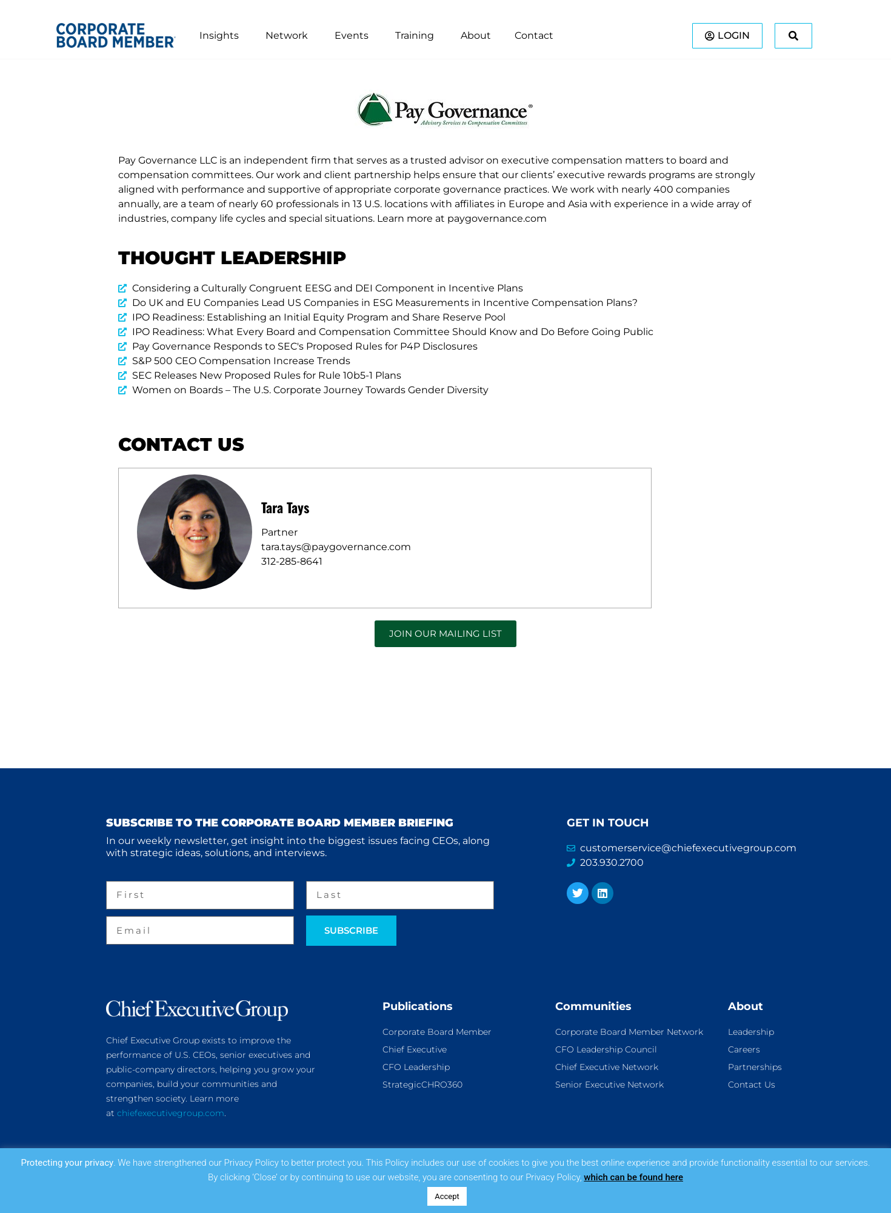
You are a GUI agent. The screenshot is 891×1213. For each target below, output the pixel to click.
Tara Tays (285, 507)
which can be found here (633, 1177)
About (745, 1006)
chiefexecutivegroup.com (170, 1113)
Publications (417, 1006)
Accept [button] (447, 1196)
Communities (593, 1006)
